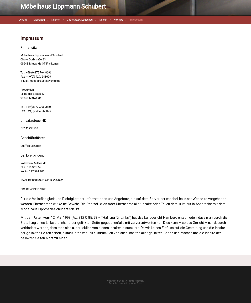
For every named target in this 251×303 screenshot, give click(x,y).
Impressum (136, 19)
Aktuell (23, 19)
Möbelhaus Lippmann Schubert (63, 6)
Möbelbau (39, 19)
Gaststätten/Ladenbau (80, 19)
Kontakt (118, 19)
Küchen (55, 19)
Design (103, 19)
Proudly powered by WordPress (125, 283)
